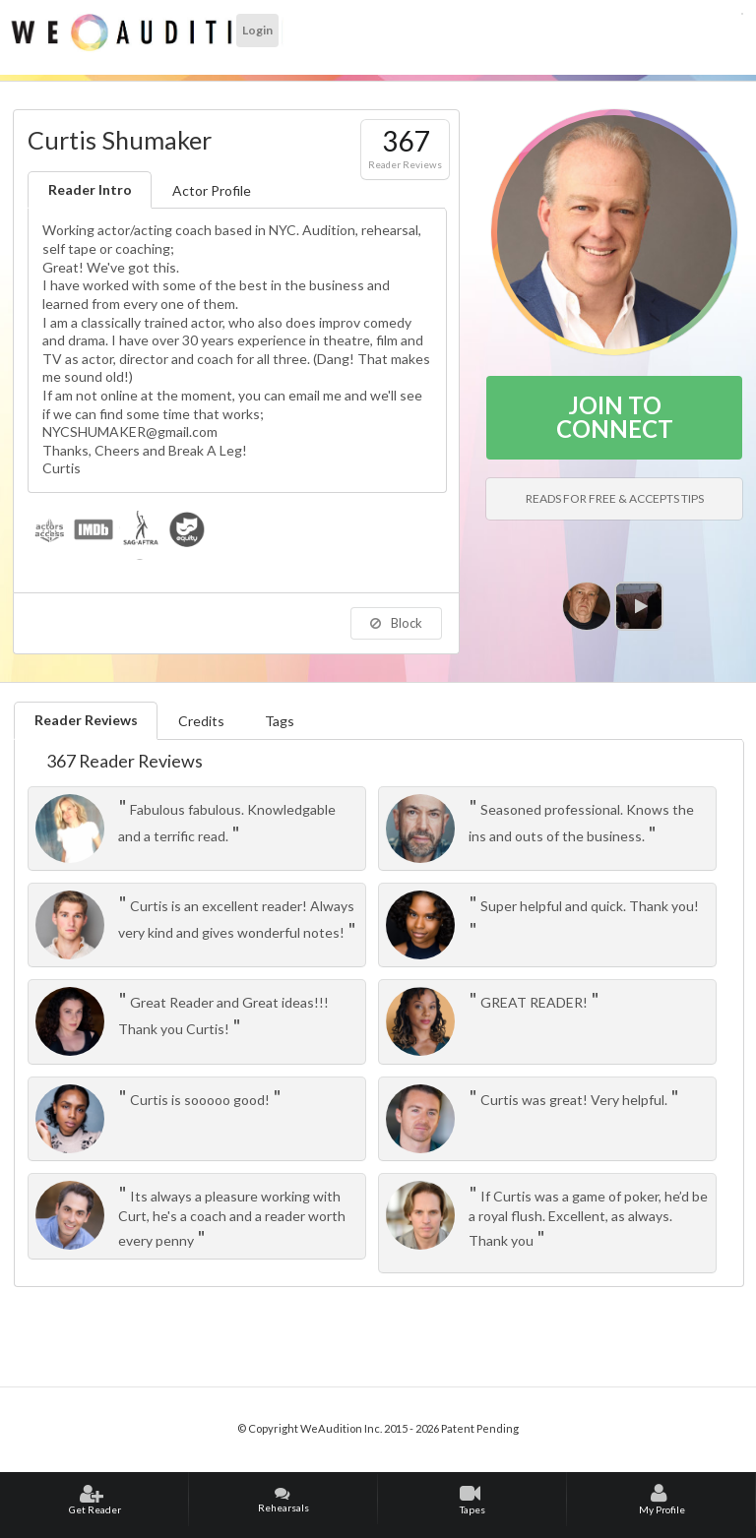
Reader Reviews (86, 719)
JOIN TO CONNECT (614, 417)
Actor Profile (211, 190)
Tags (279, 720)
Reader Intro (90, 189)
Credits (201, 720)
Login (257, 30)
